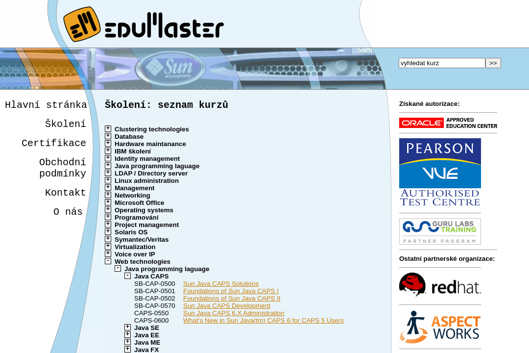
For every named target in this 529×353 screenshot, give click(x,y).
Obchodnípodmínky (62, 176)
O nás (66, 224)
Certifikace (54, 148)
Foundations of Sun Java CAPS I (231, 293)
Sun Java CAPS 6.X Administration (234, 315)
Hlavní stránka (46, 106)
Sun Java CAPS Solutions (221, 285)
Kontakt (64, 203)
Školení (65, 127)
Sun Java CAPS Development (226, 307)
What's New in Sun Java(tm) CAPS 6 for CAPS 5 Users (263, 322)
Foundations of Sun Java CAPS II (232, 300)
